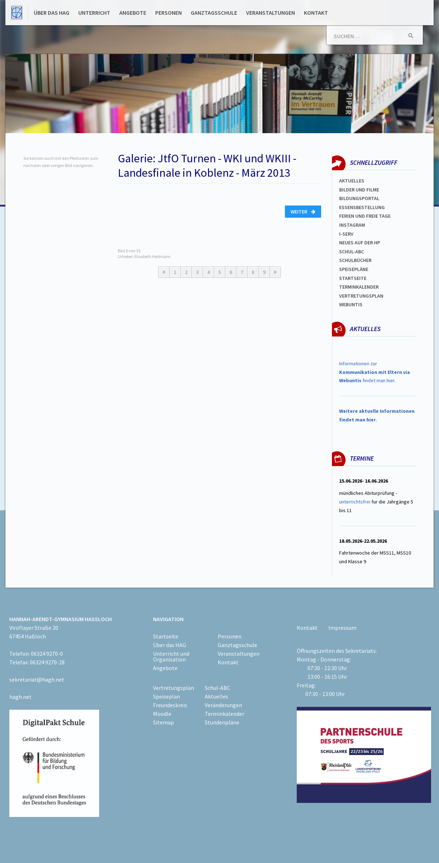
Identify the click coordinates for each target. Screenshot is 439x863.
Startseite (352, 278)
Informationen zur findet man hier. (374, 372)
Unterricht (94, 12)
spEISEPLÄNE (353, 269)
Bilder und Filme (359, 189)
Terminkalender (359, 287)
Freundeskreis (170, 705)
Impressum (342, 627)
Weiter (303, 211)
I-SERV (346, 234)
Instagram (352, 225)
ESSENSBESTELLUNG (362, 207)
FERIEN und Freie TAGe (365, 216)
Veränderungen (223, 705)
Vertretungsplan (361, 296)
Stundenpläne (222, 722)
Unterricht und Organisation (171, 656)
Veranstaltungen (270, 12)
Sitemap (163, 722)
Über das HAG (51, 12)
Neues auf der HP (359, 242)
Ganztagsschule (214, 12)
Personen (168, 12)
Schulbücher (355, 260)
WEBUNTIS (350, 304)
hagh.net (20, 696)
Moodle (162, 713)
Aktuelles (351, 180)
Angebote (132, 12)
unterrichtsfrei (354, 501)
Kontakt (316, 12)
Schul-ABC (217, 687)
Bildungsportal (359, 198)
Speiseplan (166, 696)
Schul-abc (351, 251)
